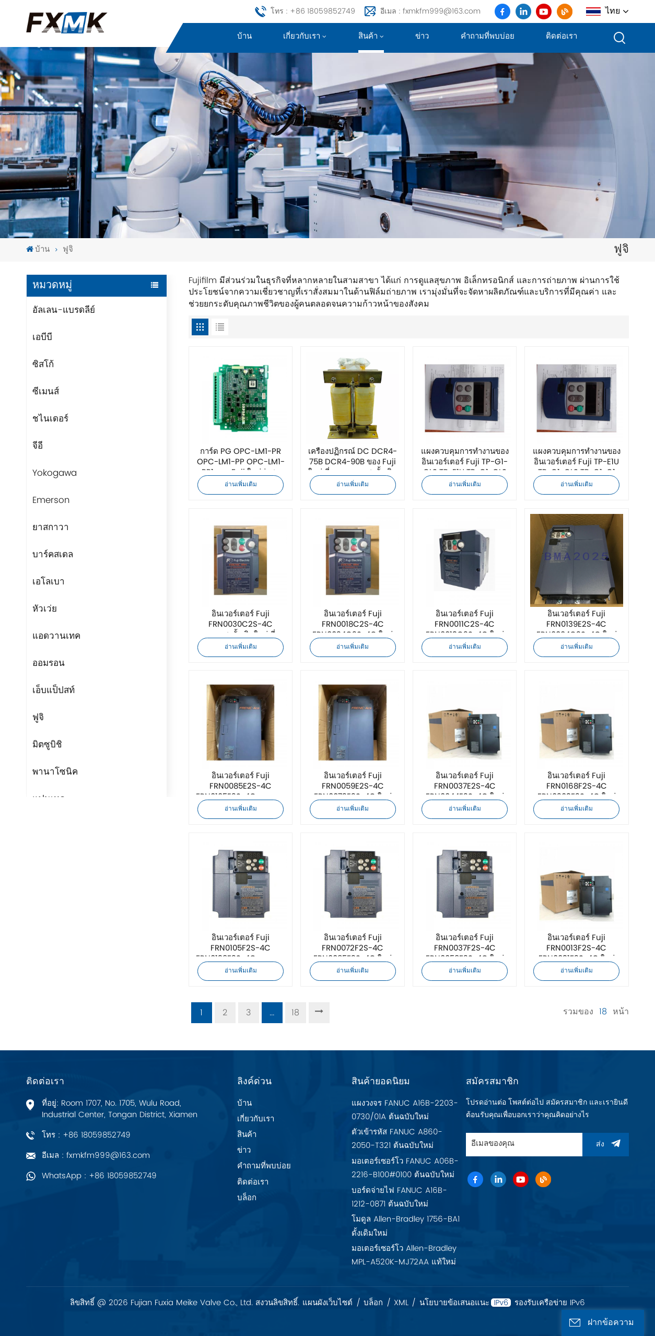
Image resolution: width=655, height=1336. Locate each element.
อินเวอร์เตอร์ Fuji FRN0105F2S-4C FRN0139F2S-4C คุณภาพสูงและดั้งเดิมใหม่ (240, 944)
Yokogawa (54, 473)
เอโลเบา (48, 582)
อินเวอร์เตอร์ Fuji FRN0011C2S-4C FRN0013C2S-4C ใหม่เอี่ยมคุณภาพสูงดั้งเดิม (465, 621)
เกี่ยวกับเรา (301, 36)
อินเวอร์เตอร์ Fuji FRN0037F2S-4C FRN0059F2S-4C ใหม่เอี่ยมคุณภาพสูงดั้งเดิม (465, 944)
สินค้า (368, 36)
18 (295, 1012)
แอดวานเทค (56, 636)
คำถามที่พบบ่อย (487, 36)
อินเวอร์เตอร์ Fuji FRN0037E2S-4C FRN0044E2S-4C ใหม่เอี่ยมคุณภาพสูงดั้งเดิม (465, 782)
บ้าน (244, 36)
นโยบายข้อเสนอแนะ (454, 1303)
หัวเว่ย (44, 609)
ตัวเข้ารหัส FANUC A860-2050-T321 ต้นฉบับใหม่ (397, 1139)
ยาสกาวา (50, 527)
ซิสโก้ (43, 364)
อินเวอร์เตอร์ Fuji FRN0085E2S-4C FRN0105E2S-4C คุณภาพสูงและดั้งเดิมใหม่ (240, 782)
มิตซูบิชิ (47, 744)
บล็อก (246, 1197)
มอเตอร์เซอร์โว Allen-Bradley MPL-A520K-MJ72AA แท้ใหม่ (404, 1255)
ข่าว (422, 36)
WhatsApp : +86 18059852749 (99, 1175)
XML (401, 1303)
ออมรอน (48, 663)
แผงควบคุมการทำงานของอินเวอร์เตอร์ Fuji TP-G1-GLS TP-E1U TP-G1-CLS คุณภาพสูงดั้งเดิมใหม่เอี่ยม (464, 458)
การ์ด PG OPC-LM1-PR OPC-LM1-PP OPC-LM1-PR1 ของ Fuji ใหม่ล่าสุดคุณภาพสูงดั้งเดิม (241, 458)
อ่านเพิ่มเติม (241, 484)
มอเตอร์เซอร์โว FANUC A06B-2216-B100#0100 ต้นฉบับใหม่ (405, 1168)
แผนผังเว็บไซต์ (327, 1303)
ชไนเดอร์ (50, 419)
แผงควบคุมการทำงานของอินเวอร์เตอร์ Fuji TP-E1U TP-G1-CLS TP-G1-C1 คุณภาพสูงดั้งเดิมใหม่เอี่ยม (576, 458)
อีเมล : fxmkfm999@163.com (430, 11)
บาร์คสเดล (52, 554)
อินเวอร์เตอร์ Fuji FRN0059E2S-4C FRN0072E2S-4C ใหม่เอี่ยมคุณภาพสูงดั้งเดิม (353, 782)
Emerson (50, 500)
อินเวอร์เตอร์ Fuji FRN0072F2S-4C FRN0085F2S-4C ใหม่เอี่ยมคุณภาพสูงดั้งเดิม (352, 944)
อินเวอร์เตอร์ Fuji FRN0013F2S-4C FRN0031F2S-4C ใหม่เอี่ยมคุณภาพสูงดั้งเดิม (577, 944)
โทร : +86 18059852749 (313, 11)
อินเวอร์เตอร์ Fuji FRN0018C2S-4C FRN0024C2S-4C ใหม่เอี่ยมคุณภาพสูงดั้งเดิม (352, 621)
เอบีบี (42, 337)
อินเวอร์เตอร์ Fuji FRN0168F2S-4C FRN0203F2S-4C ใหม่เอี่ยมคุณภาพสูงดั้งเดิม (576, 782)
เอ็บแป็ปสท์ (53, 690)
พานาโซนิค (55, 772)
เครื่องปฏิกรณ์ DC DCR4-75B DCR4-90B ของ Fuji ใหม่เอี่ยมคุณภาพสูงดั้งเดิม (352, 458)
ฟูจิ (38, 717)
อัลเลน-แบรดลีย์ (63, 310)
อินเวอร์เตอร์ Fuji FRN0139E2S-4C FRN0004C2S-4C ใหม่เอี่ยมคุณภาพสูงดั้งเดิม (576, 621)
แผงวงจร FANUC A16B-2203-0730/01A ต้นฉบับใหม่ (405, 1110)
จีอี (37, 446)
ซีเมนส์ (45, 391)
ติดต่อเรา (561, 36)
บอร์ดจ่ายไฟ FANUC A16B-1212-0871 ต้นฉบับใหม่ (399, 1197)
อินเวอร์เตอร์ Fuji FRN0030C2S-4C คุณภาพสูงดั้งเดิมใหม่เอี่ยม (240, 621)
